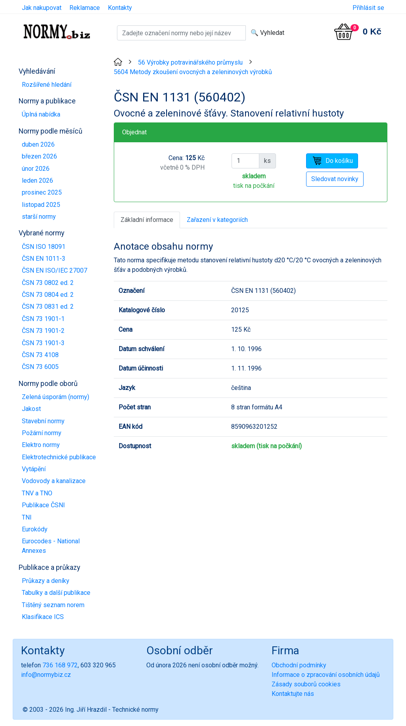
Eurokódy (35, 529)
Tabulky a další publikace (56, 592)
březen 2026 (39, 156)
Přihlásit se (368, 7)
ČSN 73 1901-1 (43, 319)
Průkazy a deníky (45, 581)
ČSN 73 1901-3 (43, 343)
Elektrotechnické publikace (59, 457)
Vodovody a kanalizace (54, 481)
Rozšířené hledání (46, 84)
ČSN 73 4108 (40, 355)
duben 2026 (38, 144)
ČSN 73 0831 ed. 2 (48, 306)
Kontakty (120, 7)
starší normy (39, 216)
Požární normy (41, 433)
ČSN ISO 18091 (43, 246)
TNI (27, 517)
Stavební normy (43, 421)
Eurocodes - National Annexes (51, 545)
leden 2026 (37, 180)
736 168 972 (60, 665)
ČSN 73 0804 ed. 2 (48, 294)
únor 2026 (36, 168)
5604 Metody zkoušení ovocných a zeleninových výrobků (193, 72)
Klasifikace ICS (43, 617)
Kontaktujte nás (293, 693)
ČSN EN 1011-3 (43, 258)
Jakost (31, 409)
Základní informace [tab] (147, 220)
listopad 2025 (41, 204)
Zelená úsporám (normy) (55, 397)
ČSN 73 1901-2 (43, 330)
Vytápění (34, 469)
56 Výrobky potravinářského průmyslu (190, 62)
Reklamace (84, 7)
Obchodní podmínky (299, 665)
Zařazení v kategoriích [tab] (217, 220)
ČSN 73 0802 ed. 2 (48, 283)
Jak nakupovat (41, 7)
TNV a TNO (37, 493)
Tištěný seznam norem (53, 605)
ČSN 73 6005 (40, 367)
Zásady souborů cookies (306, 684)
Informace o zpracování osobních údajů (326, 674)
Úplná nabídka (41, 114)
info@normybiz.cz (46, 674)
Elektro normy (41, 445)
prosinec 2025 (42, 192)
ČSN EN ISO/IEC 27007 (54, 270)
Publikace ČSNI (43, 505)
